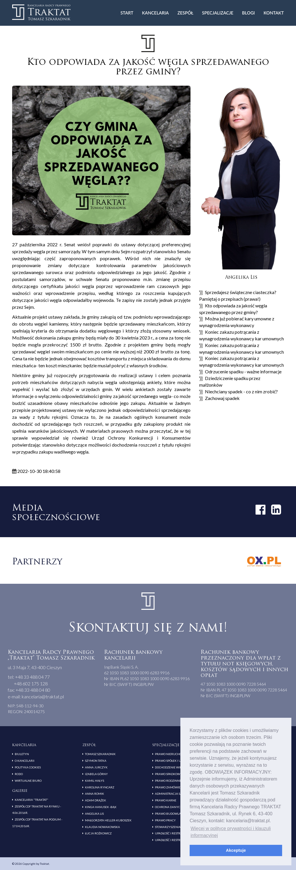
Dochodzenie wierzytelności (177, 767)
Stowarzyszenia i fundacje (176, 827)
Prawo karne (165, 800)
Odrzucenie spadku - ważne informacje (243, 371)
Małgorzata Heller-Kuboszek (108, 820)
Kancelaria (155, 12)
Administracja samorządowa (178, 793)
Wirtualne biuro (28, 780)
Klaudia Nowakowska (102, 827)
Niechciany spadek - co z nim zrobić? (241, 391)
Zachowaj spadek (222, 398)
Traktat (41, 12)
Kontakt (274, 12)
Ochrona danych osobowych (178, 807)
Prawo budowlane (170, 813)
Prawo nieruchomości (172, 754)
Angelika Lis (94, 813)
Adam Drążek (95, 800)
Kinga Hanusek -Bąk (100, 807)
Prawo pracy (165, 820)
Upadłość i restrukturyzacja (178, 833)
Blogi (248, 12)
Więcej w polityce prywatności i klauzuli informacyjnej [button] (230, 832)
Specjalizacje (217, 12)
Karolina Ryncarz (99, 787)
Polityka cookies (28, 767)
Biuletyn (22, 754)
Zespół (185, 12)
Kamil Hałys (94, 780)
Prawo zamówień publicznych (179, 787)
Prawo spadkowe (168, 774)
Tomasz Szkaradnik (100, 754)
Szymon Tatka (95, 760)
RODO (19, 774)
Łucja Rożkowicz (98, 833)
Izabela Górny (96, 774)
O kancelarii (24, 760)
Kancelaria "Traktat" (31, 799)
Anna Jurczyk (96, 767)
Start (127, 12)
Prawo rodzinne (168, 780)
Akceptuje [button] (236, 850)
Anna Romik (94, 793)
